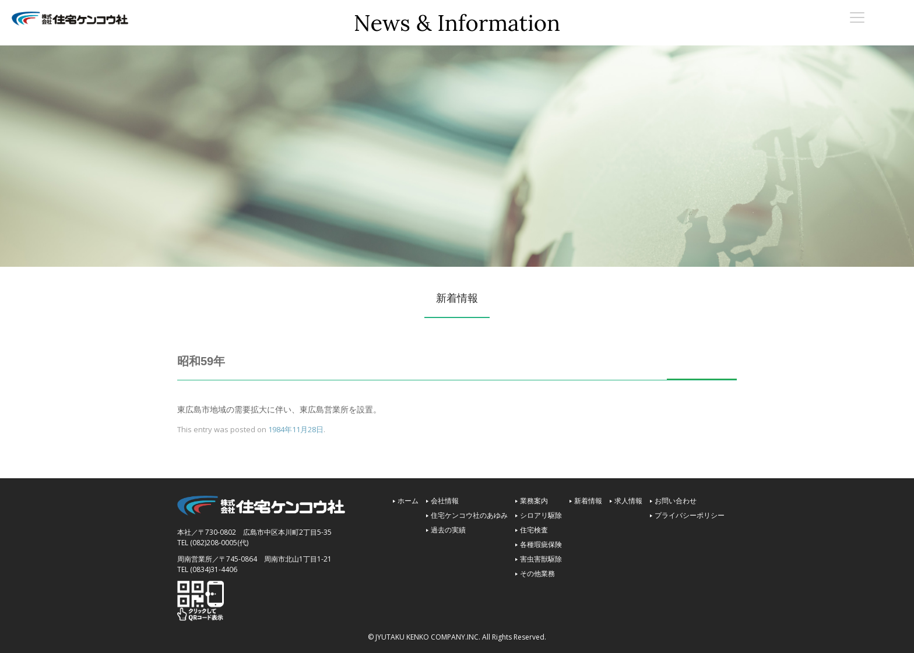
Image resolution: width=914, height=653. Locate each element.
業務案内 (534, 501)
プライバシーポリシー (690, 515)
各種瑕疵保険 (541, 544)
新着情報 (588, 501)
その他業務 (537, 573)
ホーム (408, 501)
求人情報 (628, 501)
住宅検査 (534, 530)
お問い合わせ (676, 501)
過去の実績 (448, 530)
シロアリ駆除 (541, 515)
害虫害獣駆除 (541, 559)
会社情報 (445, 501)
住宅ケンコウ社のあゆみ (469, 515)
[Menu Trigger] (857, 17)
